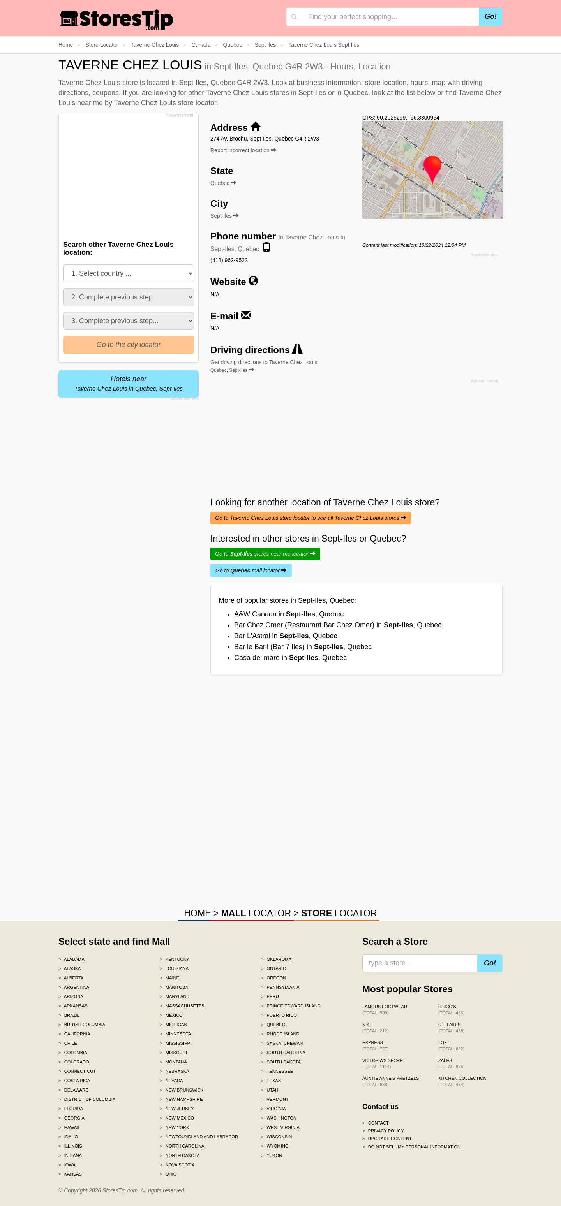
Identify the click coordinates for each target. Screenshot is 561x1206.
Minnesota (175, 1034)
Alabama (71, 959)
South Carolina (283, 1052)
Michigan (173, 1024)
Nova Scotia (177, 1164)
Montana (173, 1062)
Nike (375, 1027)
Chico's (451, 1009)
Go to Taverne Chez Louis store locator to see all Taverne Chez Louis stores (310, 518)
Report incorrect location (243, 150)
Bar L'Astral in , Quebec (285, 636)
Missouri (173, 1052)
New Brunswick (181, 1090)
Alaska (69, 968)
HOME (197, 913)
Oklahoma (276, 959)
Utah (269, 1090)
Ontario (273, 968)
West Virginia (280, 1127)
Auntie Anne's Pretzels (390, 1081)
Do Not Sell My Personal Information (411, 1146)
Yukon (271, 1155)
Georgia (71, 1118)
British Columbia (81, 1024)
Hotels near (128, 383)
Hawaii (68, 1127)
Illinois (70, 1146)
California (74, 1034)
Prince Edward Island (291, 1006)
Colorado (73, 1062)
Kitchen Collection (462, 1081)
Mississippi (175, 1043)
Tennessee (277, 1071)
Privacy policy (383, 1131)
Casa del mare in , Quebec (290, 658)
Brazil (68, 1015)
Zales (451, 1063)
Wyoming (275, 1146)
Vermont (275, 1099)
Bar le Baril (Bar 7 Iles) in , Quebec (303, 647)
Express (375, 1045)
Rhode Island (280, 1034)
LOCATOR (256, 913)
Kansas (70, 1174)
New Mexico (177, 1118)
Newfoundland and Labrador (199, 1136)
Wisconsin (276, 1136)
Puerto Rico (279, 1015)
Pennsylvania (280, 987)
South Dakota (281, 1062)
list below (420, 93)
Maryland (175, 996)
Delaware (73, 1090)
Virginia (273, 1108)
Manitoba (174, 987)
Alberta (70, 977)
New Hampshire (181, 1099)
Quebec (273, 1024)
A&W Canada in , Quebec (289, 614)
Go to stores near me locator (265, 554)
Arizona (70, 996)
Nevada (171, 1080)
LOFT (451, 1045)
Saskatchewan (282, 1043)
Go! (491, 16)
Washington (278, 1118)
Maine (169, 977)
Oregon (273, 977)
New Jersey (177, 1108)
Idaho (68, 1136)
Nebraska (174, 1071)
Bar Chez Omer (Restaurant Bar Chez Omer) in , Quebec (337, 625)
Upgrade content (387, 1138)
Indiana (70, 1155)
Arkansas (73, 1006)
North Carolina (182, 1146)
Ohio (168, 1174)
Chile (67, 1043)
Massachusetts (182, 1006)
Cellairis (451, 1027)
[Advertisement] (127, 174)
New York (174, 1127)
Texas (271, 1080)
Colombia (72, 1052)
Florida (70, 1108)
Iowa (67, 1164)
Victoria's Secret (384, 1063)
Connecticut (77, 1071)
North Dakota (180, 1155)
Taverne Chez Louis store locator (165, 103)
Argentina (73, 987)
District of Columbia (86, 1099)
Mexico (171, 1015)
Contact (375, 1123)
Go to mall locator (251, 570)
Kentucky (174, 959)
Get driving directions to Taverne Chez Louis (263, 366)
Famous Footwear (384, 1009)
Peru (270, 996)
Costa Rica (74, 1080)
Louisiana (174, 968)
